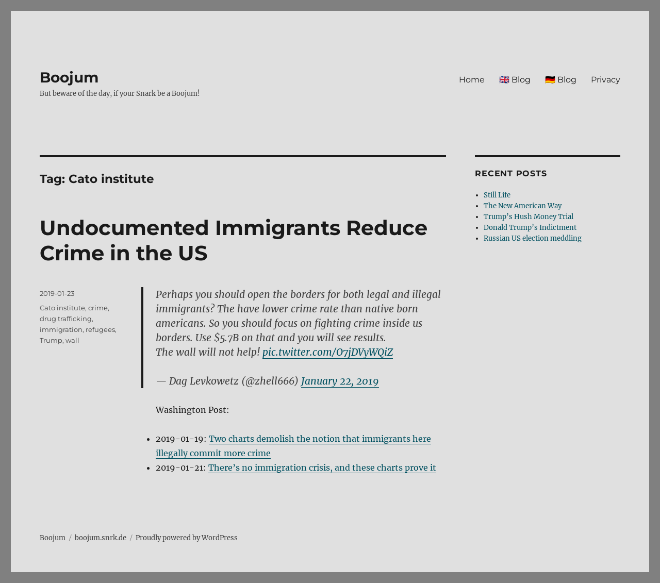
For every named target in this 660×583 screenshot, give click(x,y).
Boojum (69, 77)
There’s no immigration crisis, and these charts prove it (322, 467)
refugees (100, 329)
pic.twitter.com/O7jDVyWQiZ (327, 352)
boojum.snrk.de (100, 538)
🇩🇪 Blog (560, 80)
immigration (61, 329)
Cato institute (62, 308)
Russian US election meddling (533, 238)
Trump (51, 340)
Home (472, 80)
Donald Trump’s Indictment (530, 227)
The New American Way (523, 206)
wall (72, 340)
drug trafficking (66, 318)
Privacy (605, 80)
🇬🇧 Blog (515, 80)
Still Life (497, 195)
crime (98, 308)
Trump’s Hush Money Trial (528, 216)
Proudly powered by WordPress (187, 538)
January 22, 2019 (340, 381)
